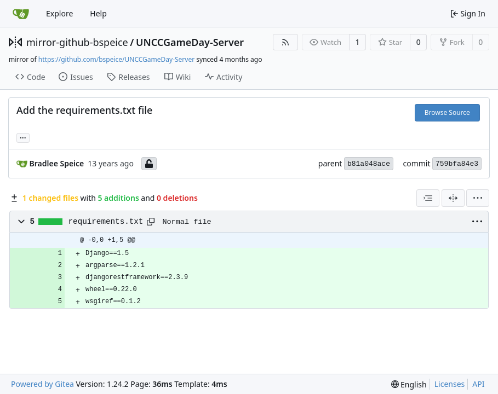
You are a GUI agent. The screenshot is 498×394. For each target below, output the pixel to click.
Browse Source (447, 112)
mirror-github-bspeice (77, 42)
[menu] (477, 198)
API (478, 384)
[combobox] (427, 198)
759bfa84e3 (457, 164)
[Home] (20, 14)
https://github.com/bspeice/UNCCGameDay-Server (116, 59)
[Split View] (453, 198)
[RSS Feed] (285, 42)
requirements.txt (106, 221)
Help (98, 13)
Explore (59, 13)
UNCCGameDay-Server (190, 42)
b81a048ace (368, 164)
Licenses (449, 384)
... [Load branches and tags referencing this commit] (23, 137)
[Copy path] (150, 221)
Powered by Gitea (42, 384)
